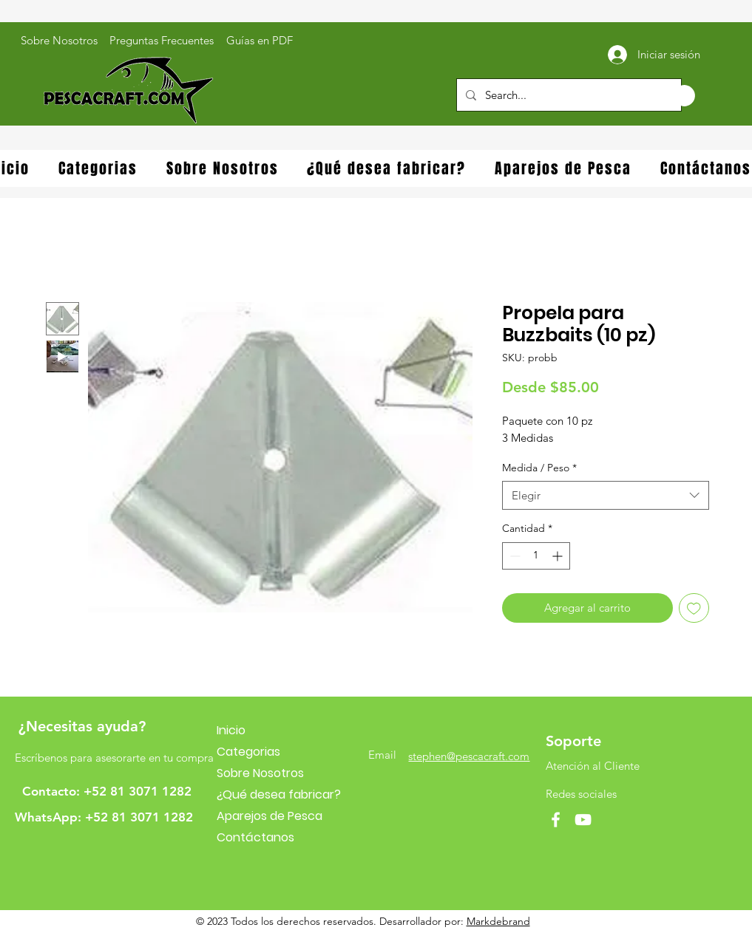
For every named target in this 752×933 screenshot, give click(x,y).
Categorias (248, 751)
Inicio (231, 730)
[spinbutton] (536, 556)
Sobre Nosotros (260, 773)
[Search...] (567, 95)
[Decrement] (513, 556)
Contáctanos (255, 837)
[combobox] (605, 495)
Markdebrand (498, 921)
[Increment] (558, 556)
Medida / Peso (539, 467)
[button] (669, 95)
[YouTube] (583, 820)
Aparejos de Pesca (269, 815)
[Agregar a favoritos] (694, 608)
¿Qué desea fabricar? (279, 794)
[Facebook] (556, 820)
